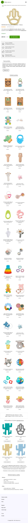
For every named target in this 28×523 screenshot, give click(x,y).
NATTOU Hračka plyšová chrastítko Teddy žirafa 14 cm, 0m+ (8, 184)
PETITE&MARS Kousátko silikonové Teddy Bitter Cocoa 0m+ (8, 90)
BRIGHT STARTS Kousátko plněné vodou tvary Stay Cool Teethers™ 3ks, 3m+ (8, 388)
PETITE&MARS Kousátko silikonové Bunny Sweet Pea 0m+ (8, 109)
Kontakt (2, 515)
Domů (3, 5)
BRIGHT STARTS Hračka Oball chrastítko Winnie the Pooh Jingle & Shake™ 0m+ (20, 406)
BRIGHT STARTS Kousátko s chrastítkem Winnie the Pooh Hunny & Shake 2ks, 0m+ (8, 406)
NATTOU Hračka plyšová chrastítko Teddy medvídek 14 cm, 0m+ (8, 165)
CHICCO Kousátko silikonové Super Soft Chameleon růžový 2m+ (20, 221)
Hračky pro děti (9, 5)
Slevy (2, 501)
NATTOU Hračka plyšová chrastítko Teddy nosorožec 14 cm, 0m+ (20, 165)
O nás (2, 513)
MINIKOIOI (23, 470)
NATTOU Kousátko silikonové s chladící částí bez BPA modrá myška (8, 333)
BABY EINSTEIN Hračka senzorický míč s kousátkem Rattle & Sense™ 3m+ (20, 388)
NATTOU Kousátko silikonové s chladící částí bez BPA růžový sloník (8, 203)
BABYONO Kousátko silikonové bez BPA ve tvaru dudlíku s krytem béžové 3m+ (20, 128)
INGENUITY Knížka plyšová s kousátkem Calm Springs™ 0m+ (8, 146)
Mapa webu (3, 507)
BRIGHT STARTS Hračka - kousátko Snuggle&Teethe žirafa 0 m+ (8, 296)
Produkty (5, 5)
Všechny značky (4, 497)
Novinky (2, 499)
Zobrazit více (6, 70)
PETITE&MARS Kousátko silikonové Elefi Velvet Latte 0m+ (20, 90)
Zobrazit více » (23, 30)
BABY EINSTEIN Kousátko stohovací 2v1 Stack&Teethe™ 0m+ (8, 277)
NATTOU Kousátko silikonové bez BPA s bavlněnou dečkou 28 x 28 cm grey (8, 240)
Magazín (2, 505)
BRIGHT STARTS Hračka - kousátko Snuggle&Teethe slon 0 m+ (8, 128)
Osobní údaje (3, 509)
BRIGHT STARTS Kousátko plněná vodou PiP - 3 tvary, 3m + (20, 277)
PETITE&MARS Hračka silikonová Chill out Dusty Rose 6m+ (20, 314)
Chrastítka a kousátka (14, 5)
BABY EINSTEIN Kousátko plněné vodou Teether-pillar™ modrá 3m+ (8, 314)
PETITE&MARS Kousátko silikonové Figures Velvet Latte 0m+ (20, 109)
